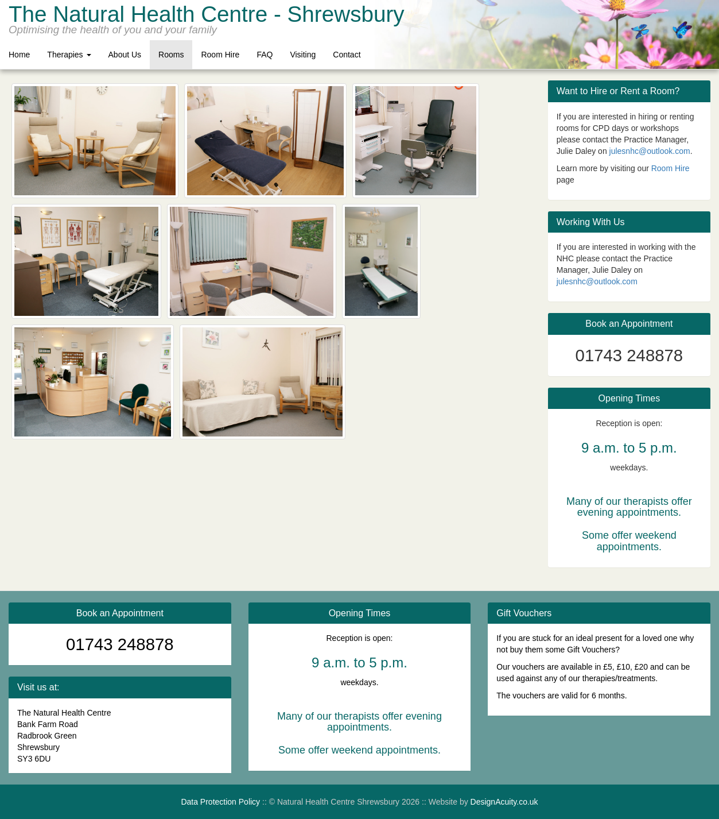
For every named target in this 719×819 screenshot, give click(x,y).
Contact (346, 54)
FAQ (264, 54)
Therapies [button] (69, 54)
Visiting (303, 54)
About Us (125, 54)
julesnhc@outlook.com (649, 151)
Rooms (171, 54)
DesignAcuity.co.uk (504, 801)
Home (19, 54)
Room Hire (220, 54)
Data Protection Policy (220, 801)
